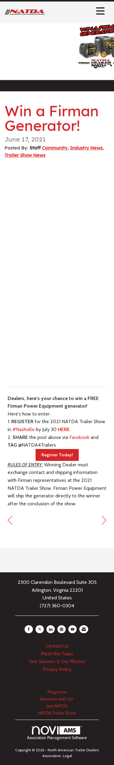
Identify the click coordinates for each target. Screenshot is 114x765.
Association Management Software (57, 733)
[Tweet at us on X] (40, 629)
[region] (104, 520)
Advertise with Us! (57, 699)
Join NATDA (57, 706)
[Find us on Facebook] (29, 629)
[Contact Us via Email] (83, 629)
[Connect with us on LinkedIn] (51, 629)
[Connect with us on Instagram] (61, 629)
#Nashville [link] (23, 429)
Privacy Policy (57, 669)
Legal (67, 755)
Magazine (57, 692)
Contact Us (57, 646)
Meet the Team (57, 654)
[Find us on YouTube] (72, 629)
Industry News (86, 148)
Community (54, 148)
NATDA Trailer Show (57, 713)
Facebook (79, 437)
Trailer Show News (25, 155)
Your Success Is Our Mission (57, 661)
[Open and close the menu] (76, 11)
